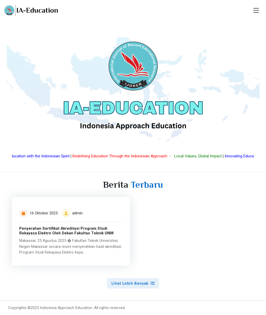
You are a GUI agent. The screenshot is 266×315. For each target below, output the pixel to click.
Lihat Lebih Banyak (133, 283)
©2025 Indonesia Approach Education (60, 307)
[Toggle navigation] (256, 10)
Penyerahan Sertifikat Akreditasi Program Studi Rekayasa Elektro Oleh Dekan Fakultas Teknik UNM (66, 231)
